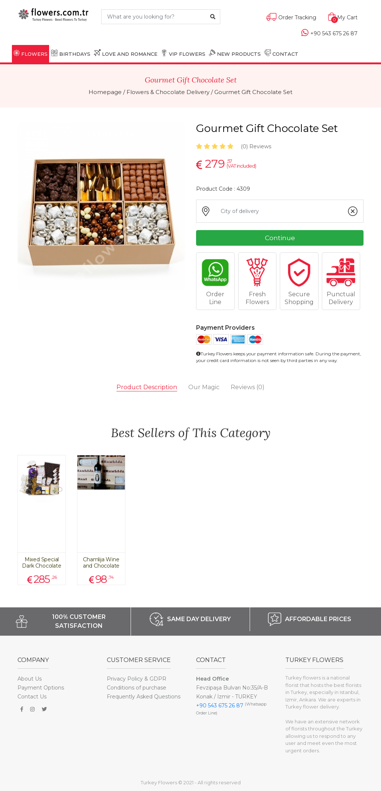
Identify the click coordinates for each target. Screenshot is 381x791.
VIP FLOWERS (183, 53)
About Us (29, 678)
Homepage (105, 92)
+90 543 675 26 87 (219, 705)
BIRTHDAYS (70, 53)
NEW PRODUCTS (235, 53)
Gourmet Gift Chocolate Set (253, 92)
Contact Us (32, 696)
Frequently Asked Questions (143, 696)
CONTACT (281, 53)
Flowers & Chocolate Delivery (168, 92)
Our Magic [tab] (204, 387)
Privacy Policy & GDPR (136, 678)
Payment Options (40, 687)
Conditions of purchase (136, 687)
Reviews (256, 146)
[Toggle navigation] (21, 30)
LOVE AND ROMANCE (125, 53)
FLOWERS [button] (30, 53)
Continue (280, 238)
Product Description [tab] (146, 387)
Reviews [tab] (248, 387)
